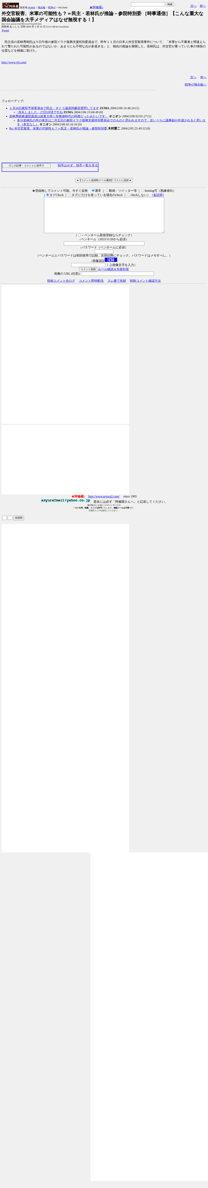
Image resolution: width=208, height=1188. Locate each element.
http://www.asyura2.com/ (104, 503)
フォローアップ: (13, 101)
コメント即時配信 (91, 287)
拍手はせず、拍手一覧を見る (78, 165)
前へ (203, 6)
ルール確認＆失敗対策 (113, 276)
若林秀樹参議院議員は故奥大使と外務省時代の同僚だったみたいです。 (58, 116)
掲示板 (41, 7)
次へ (193, 6)
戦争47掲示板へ (195, 84)
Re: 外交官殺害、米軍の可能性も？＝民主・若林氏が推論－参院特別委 (58, 128)
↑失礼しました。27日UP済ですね (40, 112)
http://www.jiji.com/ (14, 62)
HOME (31, 7)
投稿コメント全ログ (61, 287)
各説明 (158, 195)
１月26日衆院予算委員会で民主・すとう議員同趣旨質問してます (54, 108)
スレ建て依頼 (116, 287)
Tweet (5, 30)
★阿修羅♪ (96, 7)
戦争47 (52, 7)
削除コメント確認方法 (145, 287)
